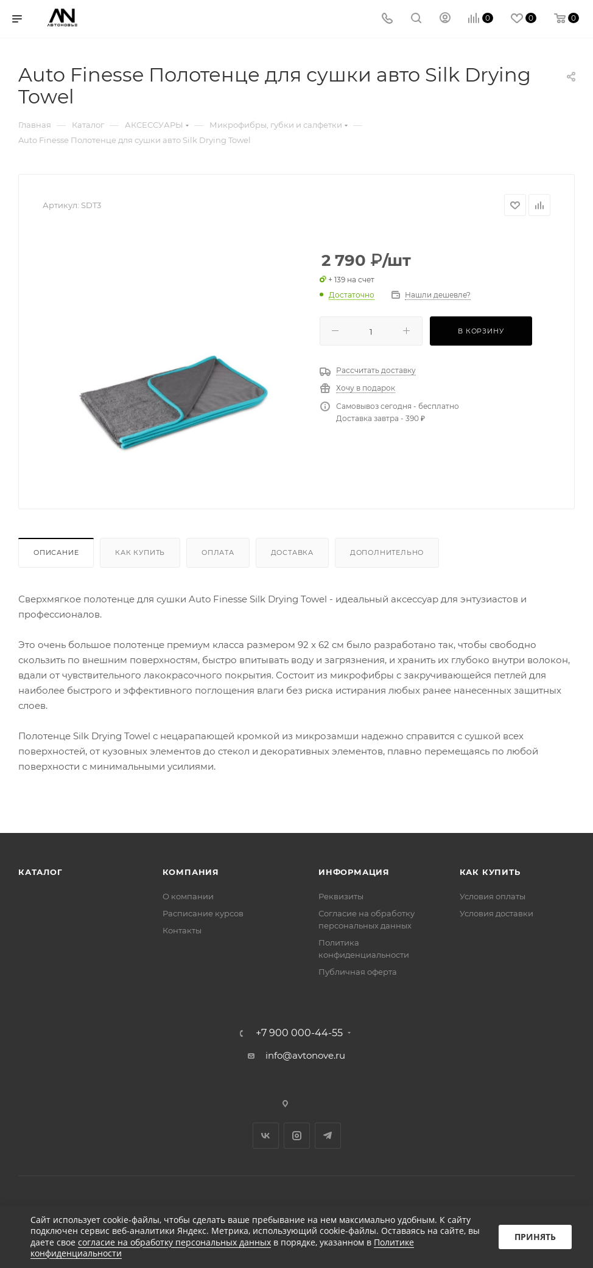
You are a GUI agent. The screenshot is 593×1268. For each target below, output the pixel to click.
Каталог (40, 872)
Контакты (182, 930)
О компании (188, 896)
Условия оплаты (492, 896)
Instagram (297, 1136)
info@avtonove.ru (305, 1055)
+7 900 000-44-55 (299, 1033)
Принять (535, 1236)
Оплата (218, 552)
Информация (354, 872)
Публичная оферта (357, 972)
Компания (191, 872)
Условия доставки (496, 913)
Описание (56, 552)
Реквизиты (340, 896)
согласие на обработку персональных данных (174, 1242)
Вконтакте (266, 1136)
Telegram (328, 1136)
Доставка (292, 552)
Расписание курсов (203, 913)
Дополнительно (387, 552)
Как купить (140, 552)
